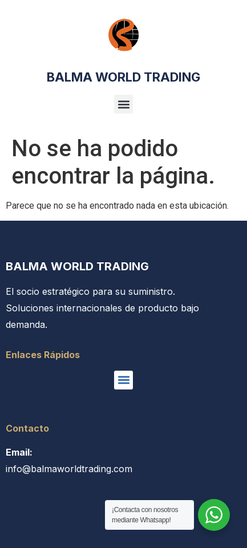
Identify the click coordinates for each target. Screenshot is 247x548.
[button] (123, 104)
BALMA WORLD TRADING (123, 77)
